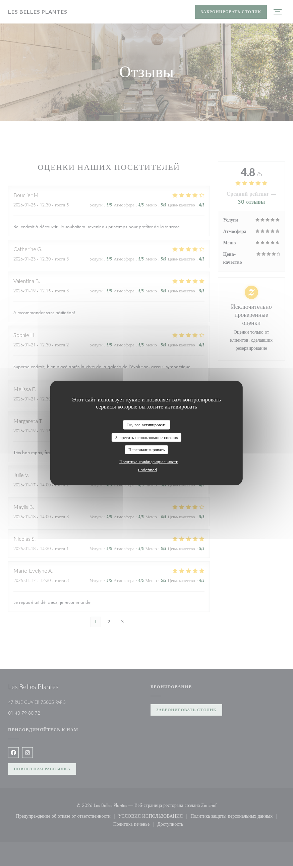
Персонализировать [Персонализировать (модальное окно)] (146, 449)
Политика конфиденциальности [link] (148, 461)
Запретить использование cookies (146, 437)
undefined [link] (147, 469)
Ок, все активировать (146, 424)
